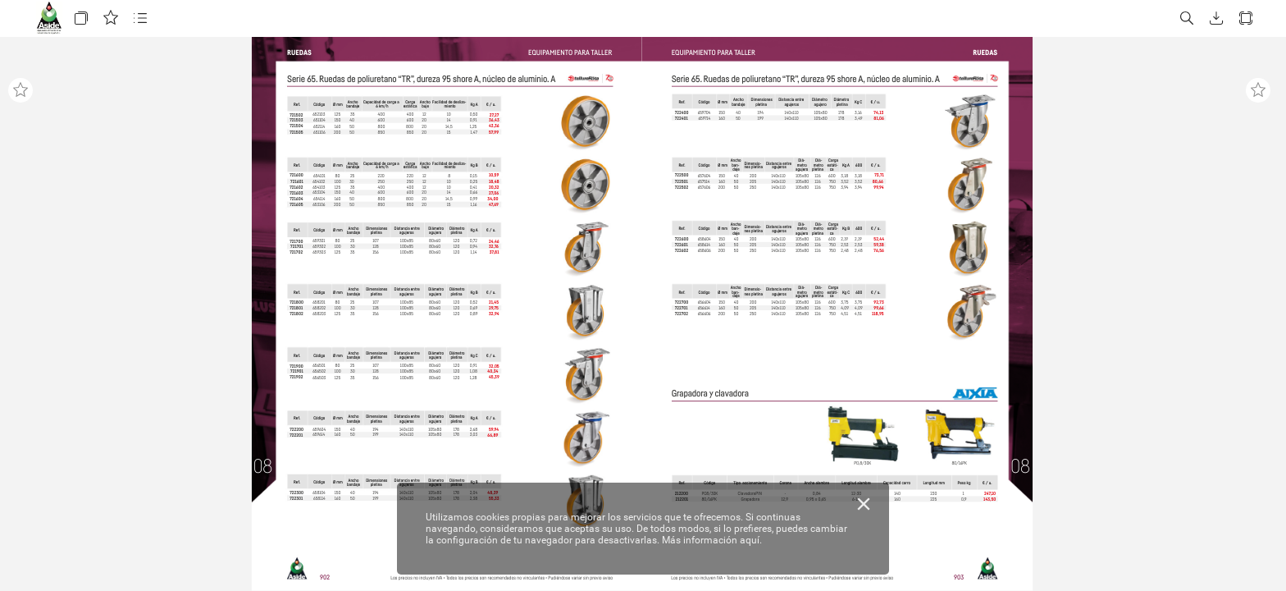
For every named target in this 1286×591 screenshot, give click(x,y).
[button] (81, 18)
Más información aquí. (712, 540)
